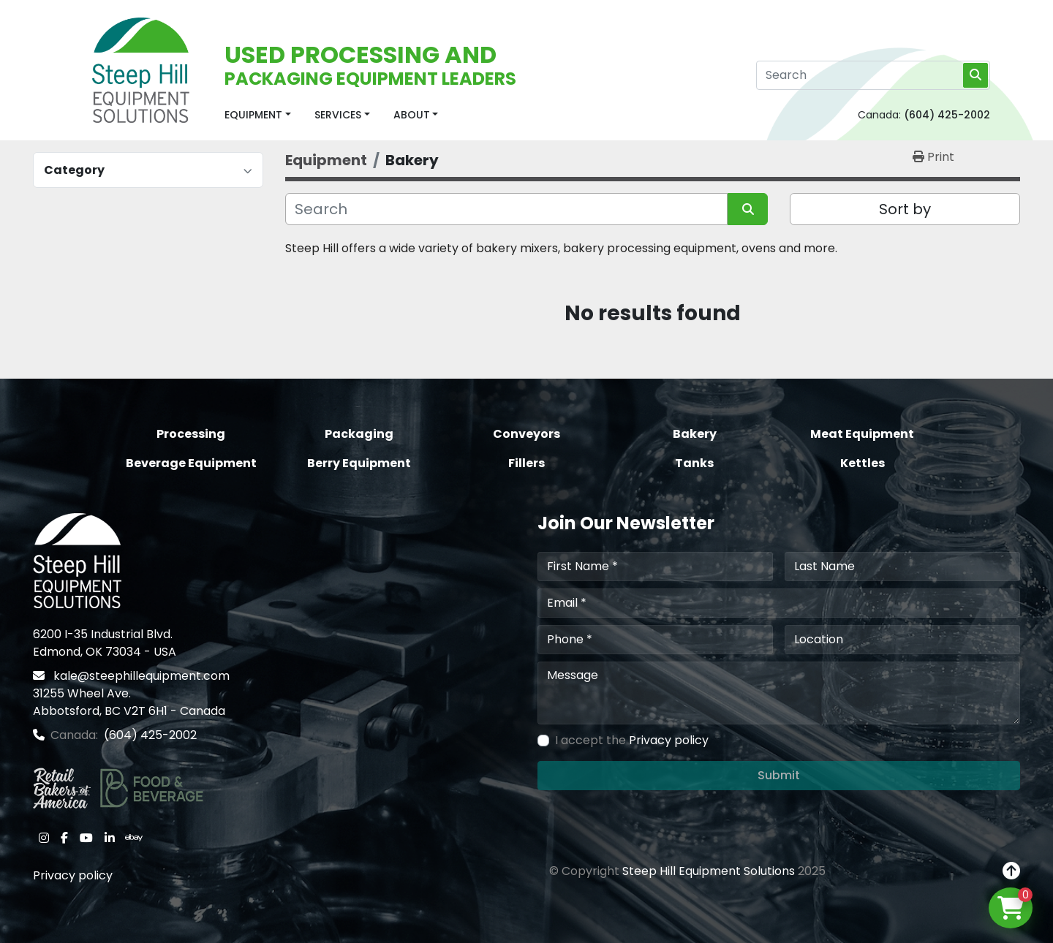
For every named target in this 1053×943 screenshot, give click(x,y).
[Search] (873, 75)
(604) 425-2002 (947, 114)
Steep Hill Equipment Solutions (708, 871)
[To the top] (1011, 871)
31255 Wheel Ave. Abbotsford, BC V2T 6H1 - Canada (129, 702)
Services (337, 114)
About (411, 114)
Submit (779, 775)
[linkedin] (110, 838)
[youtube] (86, 838)
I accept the (632, 740)
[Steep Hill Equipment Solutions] (77, 559)
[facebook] (64, 838)
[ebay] (134, 838)
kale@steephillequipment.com (140, 675)
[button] (257, 115)
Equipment (253, 114)
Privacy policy (73, 875)
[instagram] (44, 838)
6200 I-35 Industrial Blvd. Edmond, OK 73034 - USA (104, 643)
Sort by (905, 209)
